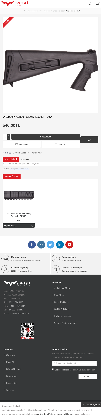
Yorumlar (25, 159)
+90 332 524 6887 (15, 301)
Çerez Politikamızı (65, 414)
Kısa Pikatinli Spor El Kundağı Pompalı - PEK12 (18, 215)
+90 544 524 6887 (17, 305)
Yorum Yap (37, 153)
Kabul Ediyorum (91, 405)
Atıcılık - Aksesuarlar (35, 11)
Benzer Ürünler (12, 176)
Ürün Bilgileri (11, 159)
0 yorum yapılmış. (21, 153)
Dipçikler (47, 11)
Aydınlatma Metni (45, 414)
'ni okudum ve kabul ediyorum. (74, 368)
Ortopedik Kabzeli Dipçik (19, 169)
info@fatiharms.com (20, 312)
